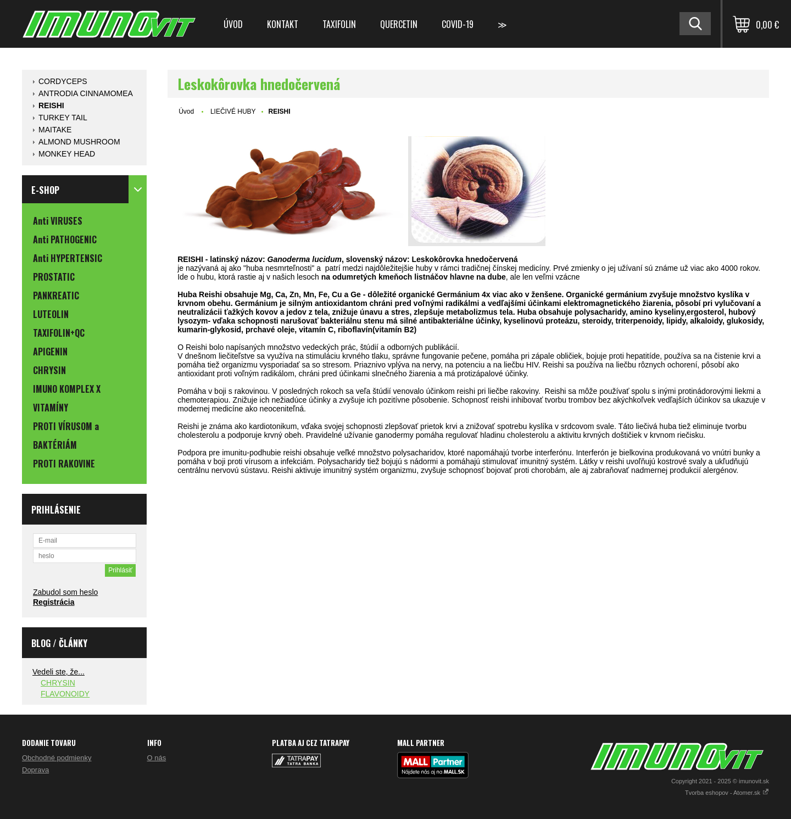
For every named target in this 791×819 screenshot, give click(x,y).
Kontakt (282, 24)
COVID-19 (458, 24)
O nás (156, 758)
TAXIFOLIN (339, 24)
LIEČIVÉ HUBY (233, 111)
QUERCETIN (398, 24)
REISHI (51, 105)
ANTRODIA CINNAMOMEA (85, 93)
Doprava (35, 770)
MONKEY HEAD (66, 153)
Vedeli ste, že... (58, 671)
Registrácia (53, 602)
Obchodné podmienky (56, 758)
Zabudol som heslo (65, 592)
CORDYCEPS (62, 81)
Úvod (233, 24)
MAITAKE (54, 129)
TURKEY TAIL (62, 117)
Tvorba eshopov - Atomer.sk (727, 792)
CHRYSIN (58, 682)
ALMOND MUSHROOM (79, 141)
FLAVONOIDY (65, 693)
